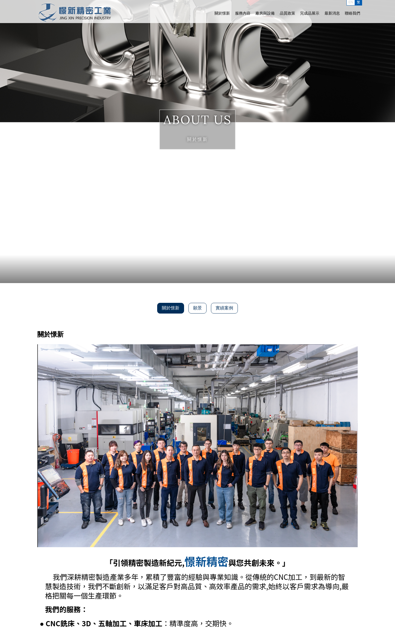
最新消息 (332, 13)
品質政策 (287, 13)
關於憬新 (222, 13)
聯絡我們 (352, 13)
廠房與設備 (265, 13)
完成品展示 (309, 13)
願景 (197, 308)
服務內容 (242, 13)
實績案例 (224, 308)
